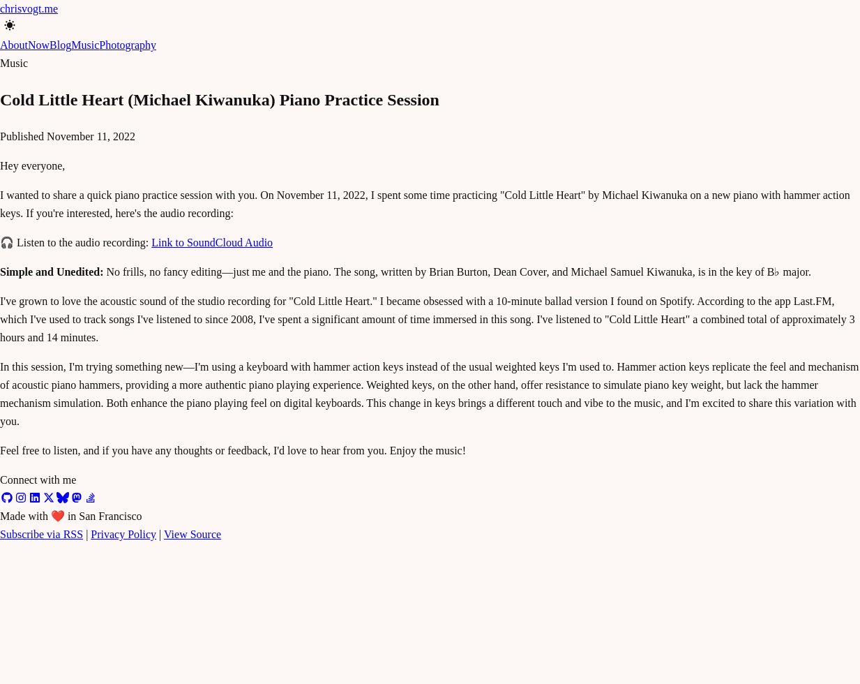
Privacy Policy (123, 534)
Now (39, 45)
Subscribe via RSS (41, 534)
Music (85, 45)
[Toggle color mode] (5, 24)
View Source (192, 534)
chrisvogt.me (29, 9)
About (14, 45)
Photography (127, 45)
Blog (60, 45)
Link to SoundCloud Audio (212, 242)
